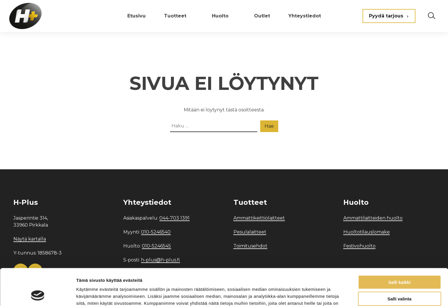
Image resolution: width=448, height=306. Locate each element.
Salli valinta (400, 264)
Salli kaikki (399, 247)
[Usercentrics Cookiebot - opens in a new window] (37, 294)
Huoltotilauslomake (366, 232)
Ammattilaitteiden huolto (373, 218)
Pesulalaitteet (249, 232)
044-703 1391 (174, 218)
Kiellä (399, 280)
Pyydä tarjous (389, 16)
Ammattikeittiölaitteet (259, 218)
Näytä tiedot (311, 294)
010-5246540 (156, 232)
